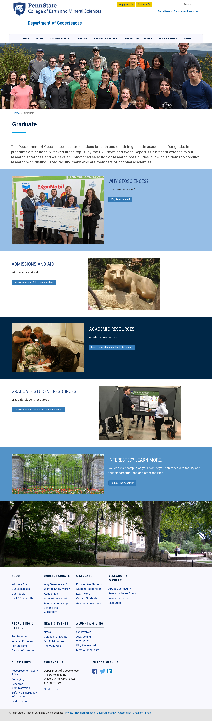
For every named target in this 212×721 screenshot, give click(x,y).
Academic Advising (56, 603)
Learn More (83, 593)
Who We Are (19, 584)
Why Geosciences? (55, 584)
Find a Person (165, 11)
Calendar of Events (55, 636)
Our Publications (54, 641)
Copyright (138, 712)
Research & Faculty (106, 38)
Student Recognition (89, 588)
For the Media (52, 646)
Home (25, 38)
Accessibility (124, 712)
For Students (19, 645)
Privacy (69, 712)
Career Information (23, 650)
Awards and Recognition (83, 638)
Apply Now (126, 4)
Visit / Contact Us (22, 598)
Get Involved (83, 632)
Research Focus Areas (122, 593)
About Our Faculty (119, 588)
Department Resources (186, 11)
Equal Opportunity (106, 712)
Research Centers (119, 598)
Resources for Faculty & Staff (25, 672)
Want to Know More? (57, 588)
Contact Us (51, 689)
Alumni (188, 38)
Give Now (144, 4)
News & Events (168, 38)
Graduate (81, 38)
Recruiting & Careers (138, 38)
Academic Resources (89, 603)
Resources (114, 602)
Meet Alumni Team (87, 650)
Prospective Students (89, 584)
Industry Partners (22, 641)
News (47, 632)
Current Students (86, 598)
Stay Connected (86, 645)
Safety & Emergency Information (24, 694)
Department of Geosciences (55, 23)
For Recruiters (20, 636)
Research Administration (21, 686)
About (39, 38)
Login (148, 712)
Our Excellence (21, 588)
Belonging (18, 679)
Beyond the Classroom (51, 609)
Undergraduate (59, 38)
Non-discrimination (85, 712)
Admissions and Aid (56, 598)
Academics (51, 593)
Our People (18, 593)
